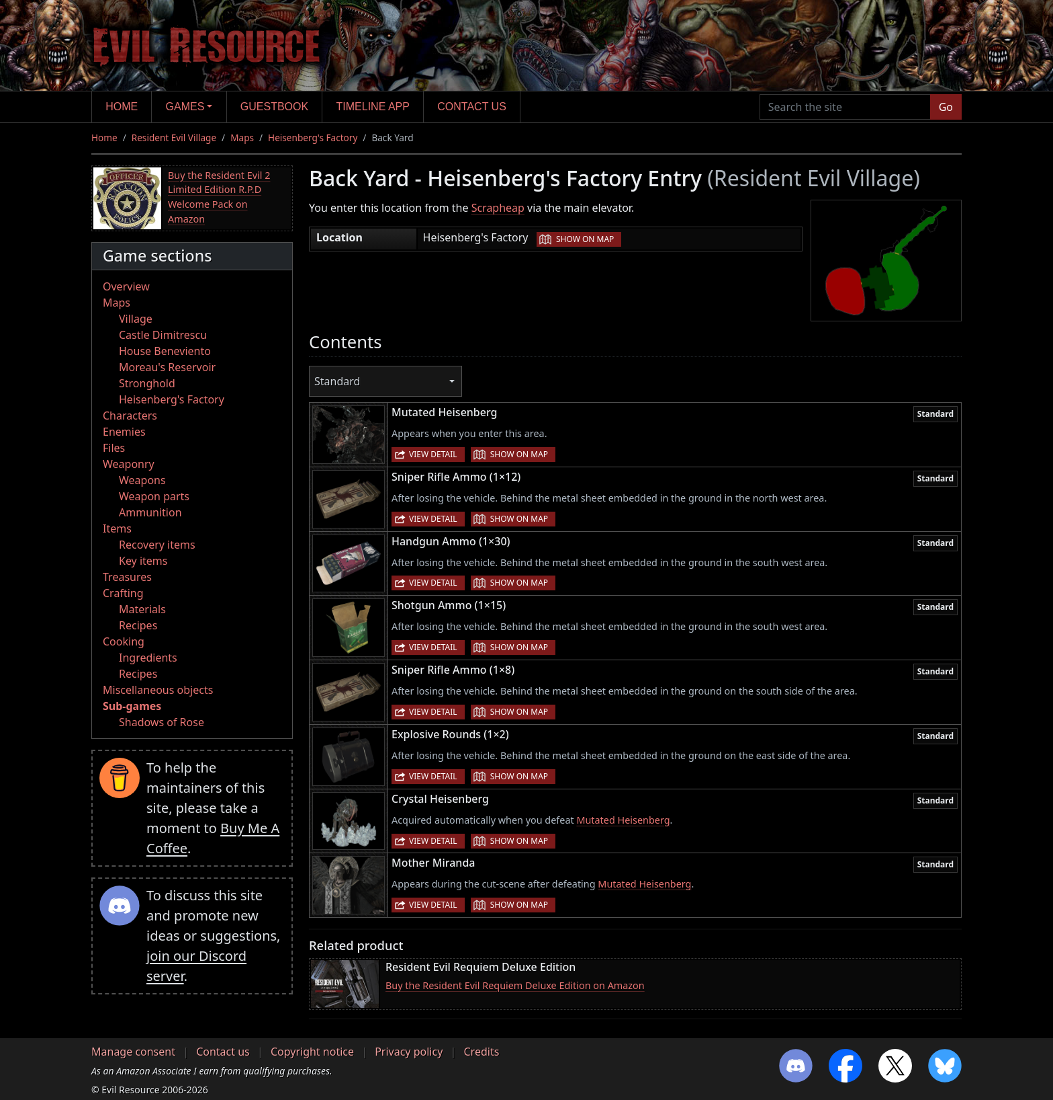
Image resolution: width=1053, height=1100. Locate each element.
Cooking (123, 641)
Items (117, 528)
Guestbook (274, 106)
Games (185, 106)
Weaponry (128, 464)
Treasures (127, 576)
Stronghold (147, 383)
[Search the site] (845, 107)
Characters (130, 415)
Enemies (124, 431)
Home (121, 106)
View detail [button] (433, 454)
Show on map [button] (585, 239)
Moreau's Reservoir (167, 367)
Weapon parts (154, 496)
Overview (126, 286)
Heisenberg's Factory (312, 137)
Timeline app (373, 106)
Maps (242, 137)
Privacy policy (409, 1051)
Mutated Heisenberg (623, 820)
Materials (142, 609)
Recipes (138, 625)
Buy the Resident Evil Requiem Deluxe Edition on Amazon (515, 985)
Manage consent (133, 1051)
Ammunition (150, 512)
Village (135, 318)
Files (114, 447)
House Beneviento (165, 351)
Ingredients (148, 657)
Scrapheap (497, 207)
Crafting (123, 593)
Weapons (142, 480)
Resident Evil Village (174, 137)
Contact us (471, 106)
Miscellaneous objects (158, 689)
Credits (481, 1051)
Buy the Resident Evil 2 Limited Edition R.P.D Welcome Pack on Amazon (219, 197)
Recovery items (157, 544)
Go (946, 107)
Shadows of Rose (161, 722)
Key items (143, 560)
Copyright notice (312, 1051)
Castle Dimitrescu (163, 334)
